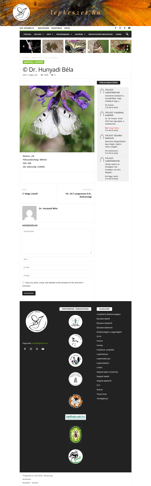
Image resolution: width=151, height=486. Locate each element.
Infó (50, 34)
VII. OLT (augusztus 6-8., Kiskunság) (79, 195)
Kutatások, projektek (105, 350)
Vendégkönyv (102, 398)
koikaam (35, 483)
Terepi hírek (102, 394)
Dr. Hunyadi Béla (48, 208)
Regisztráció (56, 28)
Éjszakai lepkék (103, 319)
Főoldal (27, 34)
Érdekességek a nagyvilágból (109, 332)
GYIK (99, 336)
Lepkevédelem (103, 363)
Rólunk (39, 34)
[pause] (127, 49)
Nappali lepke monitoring (107, 372)
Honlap (100, 345)
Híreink (100, 341)
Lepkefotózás (102, 354)
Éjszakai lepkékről (104, 323)
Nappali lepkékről (104, 381)
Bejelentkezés (43, 28)
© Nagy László (30, 193)
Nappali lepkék (37, 58)
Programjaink (64, 34)
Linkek (119, 34)
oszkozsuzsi (113, 151)
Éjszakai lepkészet (105, 327)
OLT (98, 385)
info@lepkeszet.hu (40, 343)
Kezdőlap (26, 58)
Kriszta (111, 105)
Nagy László (113, 176)
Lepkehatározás (103, 359)
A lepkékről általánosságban (109, 314)
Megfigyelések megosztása (100, 34)
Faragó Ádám (113, 128)
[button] (127, 34)
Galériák (80, 34)
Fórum (67, 28)
